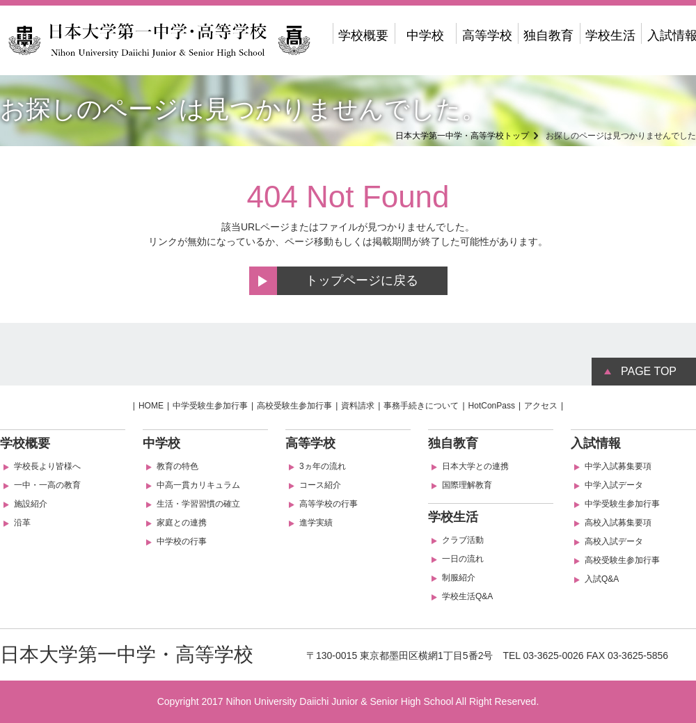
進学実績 (316, 522)
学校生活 (610, 35)
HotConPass (491, 406)
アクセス (540, 406)
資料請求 (357, 406)
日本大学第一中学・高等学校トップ (462, 136)
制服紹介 (458, 577)
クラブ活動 (463, 540)
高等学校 (487, 35)
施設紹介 (30, 504)
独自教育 (548, 35)
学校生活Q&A (467, 596)
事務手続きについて (421, 406)
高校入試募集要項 (618, 522)
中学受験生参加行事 (210, 406)
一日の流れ (463, 559)
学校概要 (363, 35)
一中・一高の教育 (47, 485)
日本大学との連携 (475, 466)
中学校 (425, 35)
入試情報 (596, 443)
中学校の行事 (182, 541)
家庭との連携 (182, 522)
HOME (151, 406)
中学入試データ (614, 485)
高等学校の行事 (328, 504)
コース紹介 (320, 485)
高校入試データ (614, 541)
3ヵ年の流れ (322, 466)
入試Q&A (602, 579)
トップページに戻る (362, 280)
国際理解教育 (467, 485)
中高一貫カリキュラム (198, 485)
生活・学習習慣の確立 (198, 504)
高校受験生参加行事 (294, 406)
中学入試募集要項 (618, 466)
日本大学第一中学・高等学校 (126, 654)
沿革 (22, 522)
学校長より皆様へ (47, 466)
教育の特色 (177, 466)
